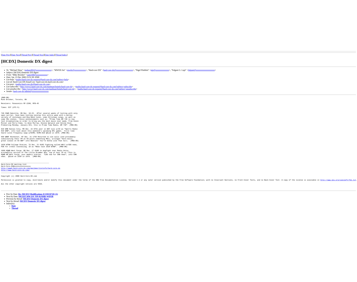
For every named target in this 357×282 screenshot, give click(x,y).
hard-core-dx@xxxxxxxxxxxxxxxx (118, 70)
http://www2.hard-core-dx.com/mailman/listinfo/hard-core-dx (46, 86)
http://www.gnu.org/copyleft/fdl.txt (338, 197)
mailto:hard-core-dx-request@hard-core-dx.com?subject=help (42, 79)
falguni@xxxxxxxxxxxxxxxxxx (201, 70)
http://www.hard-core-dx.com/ (15, 185)
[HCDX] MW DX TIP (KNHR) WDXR (36, 215)
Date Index (49, 55)
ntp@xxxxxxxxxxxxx (160, 70)
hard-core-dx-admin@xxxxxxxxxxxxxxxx (31, 91)
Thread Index (61, 55)
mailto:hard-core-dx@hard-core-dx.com (32, 84)
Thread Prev (26, 55)
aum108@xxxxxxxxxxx (37, 75)
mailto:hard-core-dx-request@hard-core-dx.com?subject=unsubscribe (107, 89)
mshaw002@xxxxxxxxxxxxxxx (38, 70)
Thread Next (38, 55)
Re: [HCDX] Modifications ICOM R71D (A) (38, 212)
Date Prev (6, 55)
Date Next (16, 55)
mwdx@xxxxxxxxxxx (76, 70)
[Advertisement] (24, 25)
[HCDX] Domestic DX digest (36, 217)
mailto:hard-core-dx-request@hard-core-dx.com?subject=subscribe (104, 86)
